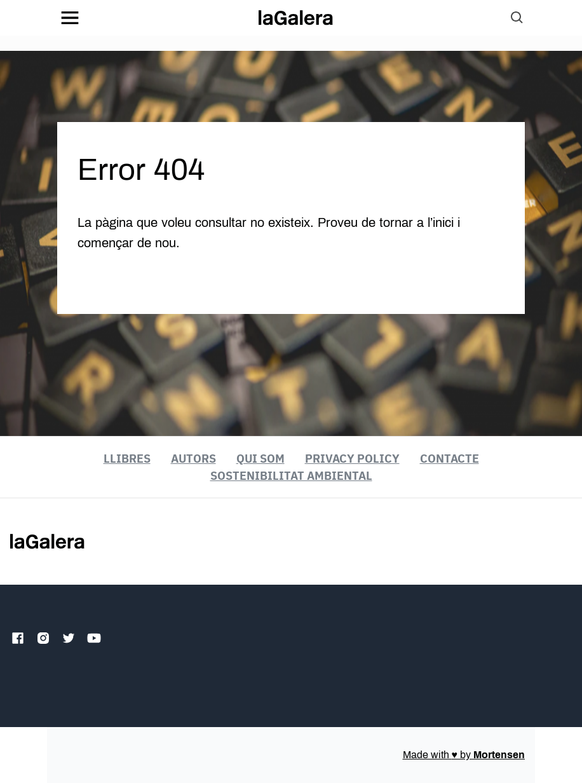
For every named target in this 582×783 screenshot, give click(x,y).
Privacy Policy (352, 458)
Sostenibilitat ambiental (291, 475)
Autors (193, 458)
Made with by (464, 754)
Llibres (127, 458)
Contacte (449, 458)
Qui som (260, 458)
